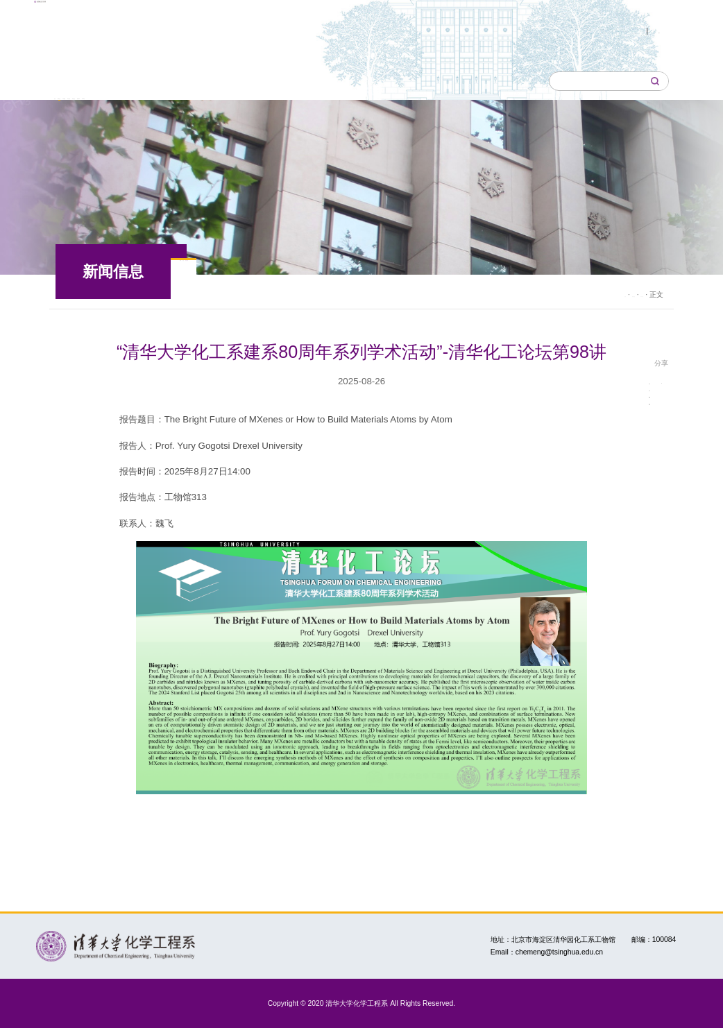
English (646, 30)
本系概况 (194, 81)
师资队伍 (321, 81)
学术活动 (309, 278)
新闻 (203, 278)
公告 (252, 278)
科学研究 (447, 81)
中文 (602, 30)
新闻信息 (130, 81)
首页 (76, 81)
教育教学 (384, 81)
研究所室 (257, 81)
